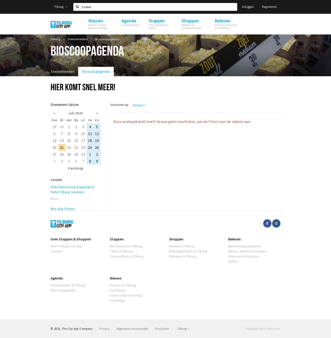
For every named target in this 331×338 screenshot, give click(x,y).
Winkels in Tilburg (182, 246)
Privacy (104, 329)
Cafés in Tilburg (121, 251)
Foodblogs (118, 290)
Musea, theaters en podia (247, 251)
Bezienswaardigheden (244, 246)
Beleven (234, 239)
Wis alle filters (63, 208)
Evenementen (62, 71)
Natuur (233, 261)
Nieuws (115, 278)
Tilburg (61, 7)
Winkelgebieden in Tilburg (188, 251)
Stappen (117, 239)
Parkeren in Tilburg (183, 256)
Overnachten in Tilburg (126, 256)
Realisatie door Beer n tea (263, 329)
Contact (56, 251)
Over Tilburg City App (66, 246)
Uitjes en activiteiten (243, 256)
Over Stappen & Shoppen (71, 239)
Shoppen (176, 239)
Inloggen (248, 7)
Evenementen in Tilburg (68, 285)
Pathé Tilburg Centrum (67, 192)
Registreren (269, 7)
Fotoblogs (117, 300)
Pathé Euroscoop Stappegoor (72, 187)
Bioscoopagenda (96, 71)
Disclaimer (162, 329)
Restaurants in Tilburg (126, 246)
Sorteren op (119, 105)
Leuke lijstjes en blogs (126, 295)
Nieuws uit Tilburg (123, 285)
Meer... (55, 199)
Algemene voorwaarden (132, 329)
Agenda (57, 278)
